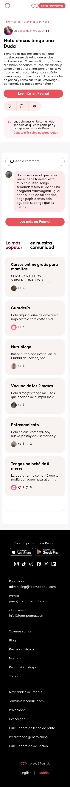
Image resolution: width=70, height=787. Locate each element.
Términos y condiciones (26, 701)
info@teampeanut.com (26, 615)
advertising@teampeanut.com (32, 587)
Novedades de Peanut (25, 692)
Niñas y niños (12, 22)
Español (44, 773)
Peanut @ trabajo (22, 667)
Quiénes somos (20, 631)
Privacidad (17, 710)
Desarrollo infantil (36, 22)
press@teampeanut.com (28, 601)
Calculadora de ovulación (28, 746)
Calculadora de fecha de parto (32, 728)
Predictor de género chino (28, 737)
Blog (12, 640)
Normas (15, 658)
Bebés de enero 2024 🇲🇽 (33, 31)
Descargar (17, 719)
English (25, 773)
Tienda (14, 676)
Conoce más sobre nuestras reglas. (36, 133)
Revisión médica (21, 649)
